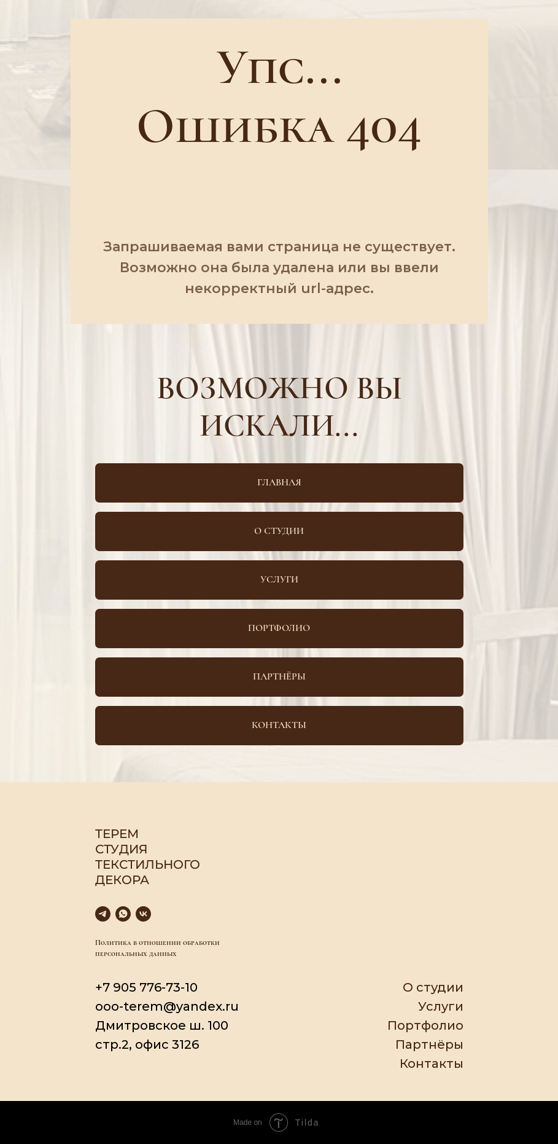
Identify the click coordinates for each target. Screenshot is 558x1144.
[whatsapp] (123, 914)
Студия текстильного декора (147, 864)
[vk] (143, 914)
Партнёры (429, 1044)
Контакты (431, 1063)
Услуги (440, 1006)
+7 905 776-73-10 (146, 987)
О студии (433, 987)
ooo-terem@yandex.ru (167, 1006)
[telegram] (102, 914)
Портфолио (425, 1025)
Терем (117, 833)
